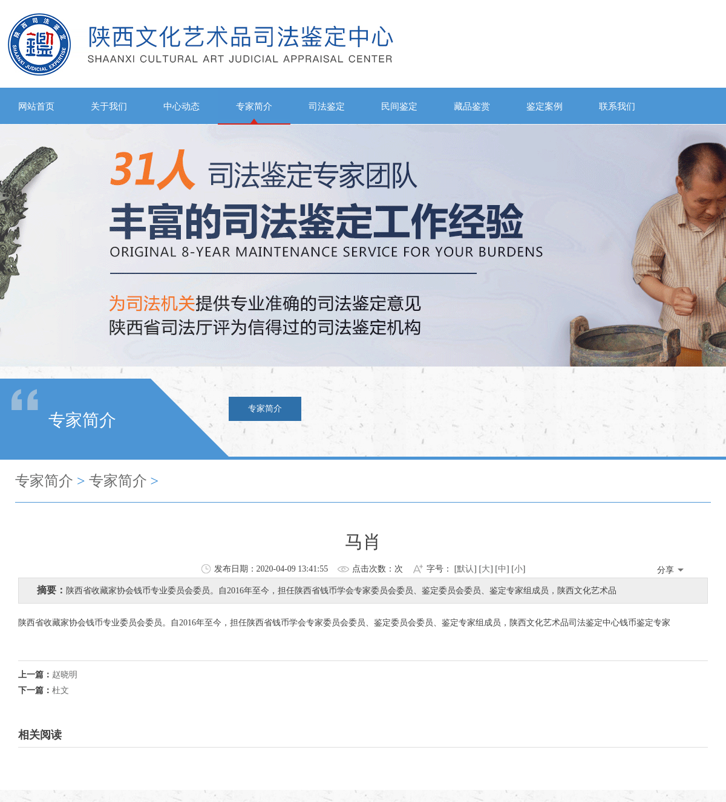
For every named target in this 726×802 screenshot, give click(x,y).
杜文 (60, 690)
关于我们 (109, 106)
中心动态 (181, 106)
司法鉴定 (327, 106)
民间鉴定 (399, 106)
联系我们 (617, 106)
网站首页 (36, 106)
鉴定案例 (544, 106)
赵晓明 (64, 674)
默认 (465, 568)
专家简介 (254, 106)
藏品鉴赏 (472, 106)
